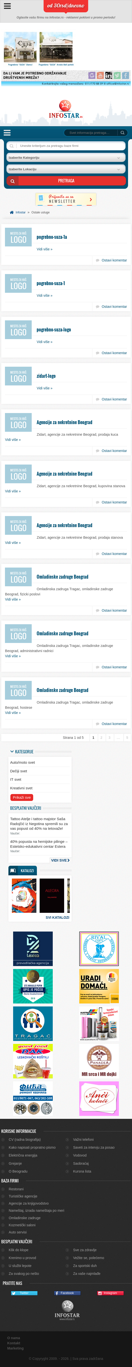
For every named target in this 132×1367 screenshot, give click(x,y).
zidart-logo (46, 376)
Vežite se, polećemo (88, 1258)
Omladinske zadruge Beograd (62, 576)
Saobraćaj (81, 1163)
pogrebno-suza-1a (52, 237)
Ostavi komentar (114, 260)
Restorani (16, 1189)
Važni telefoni (83, 1140)
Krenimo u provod (22, 1258)
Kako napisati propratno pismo (32, 1147)
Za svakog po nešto (24, 1274)
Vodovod (80, 1155)
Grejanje (15, 1163)
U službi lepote (20, 1266)
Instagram (107, 1293)
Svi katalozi (57, 917)
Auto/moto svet (22, 762)
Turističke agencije (23, 1196)
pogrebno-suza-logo (54, 329)
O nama (13, 1338)
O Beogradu (18, 1171)
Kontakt (13, 1343)
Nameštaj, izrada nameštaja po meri (36, 1210)
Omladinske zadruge (24, 1218)
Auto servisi (17, 1232)
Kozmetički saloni (22, 1225)
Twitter (20, 1293)
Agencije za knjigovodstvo (29, 1203)
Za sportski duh (85, 1266)
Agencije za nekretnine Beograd (64, 422)
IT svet (15, 779)
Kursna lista (82, 1171)
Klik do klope (18, 1250)
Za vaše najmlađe (87, 1274)
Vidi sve (59, 860)
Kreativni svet (21, 788)
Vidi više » (45, 249)
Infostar (21, 212)
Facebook (64, 1293)
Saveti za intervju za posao (93, 1147)
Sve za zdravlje (85, 1250)
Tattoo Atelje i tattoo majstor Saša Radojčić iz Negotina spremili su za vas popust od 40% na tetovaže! (39, 824)
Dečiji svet (18, 771)
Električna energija (23, 1155)
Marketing (15, 1348)
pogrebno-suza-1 (51, 283)
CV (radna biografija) (25, 1140)
